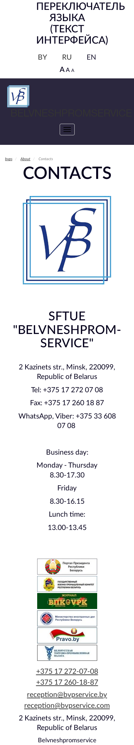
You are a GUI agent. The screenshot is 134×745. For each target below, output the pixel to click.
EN (91, 57)
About (25, 159)
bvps (8, 159)
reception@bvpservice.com (67, 705)
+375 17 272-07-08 (67, 671)
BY (42, 57)
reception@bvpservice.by (67, 694)
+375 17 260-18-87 (67, 682)
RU (67, 57)
